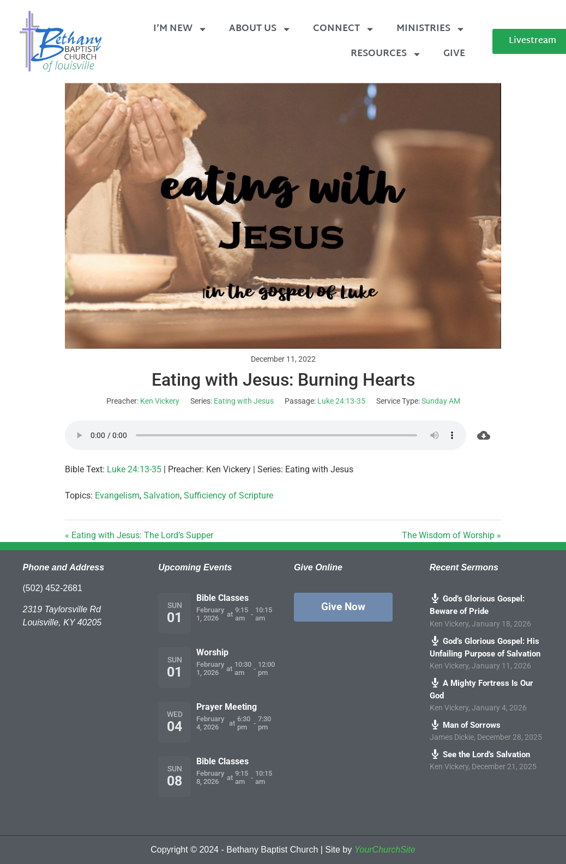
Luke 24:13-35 (341, 401)
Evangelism (117, 495)
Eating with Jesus (244, 401)
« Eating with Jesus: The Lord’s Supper (139, 535)
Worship (212, 652)
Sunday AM (441, 401)
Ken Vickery (159, 401)
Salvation (161, 495)
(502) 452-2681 (52, 588)
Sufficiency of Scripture (228, 495)
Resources (386, 54)
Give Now (343, 606)
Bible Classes (222, 598)
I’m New (180, 29)
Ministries (430, 29)
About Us (260, 29)
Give (454, 53)
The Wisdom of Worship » (451, 535)
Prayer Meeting (226, 707)
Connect (344, 29)
